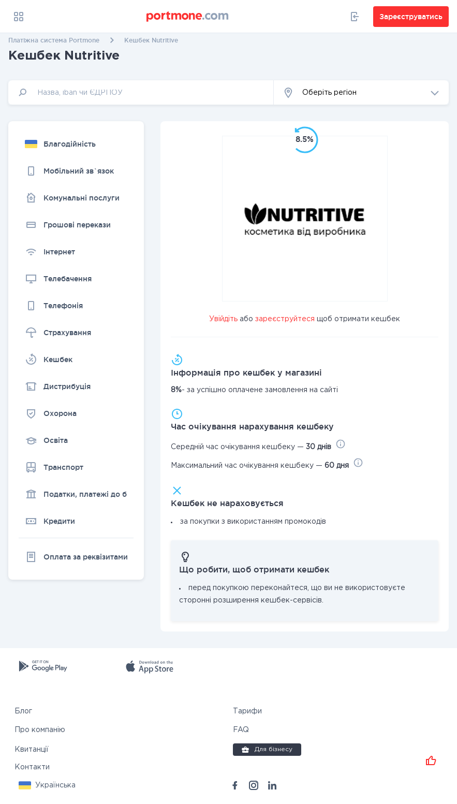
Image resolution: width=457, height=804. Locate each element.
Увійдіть (223, 319)
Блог (23, 711)
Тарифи (247, 711)
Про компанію (39, 730)
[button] (361, 92)
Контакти (32, 767)
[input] (141, 92)
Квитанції (31, 749)
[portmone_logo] (187, 16)
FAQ (241, 730)
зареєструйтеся (285, 319)
